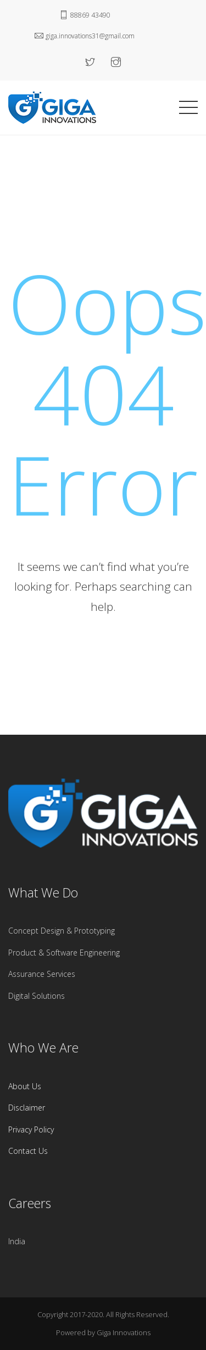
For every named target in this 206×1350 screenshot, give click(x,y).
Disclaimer (26, 1107)
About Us (24, 1086)
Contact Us (28, 1151)
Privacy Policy (31, 1129)
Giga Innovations (124, 1332)
